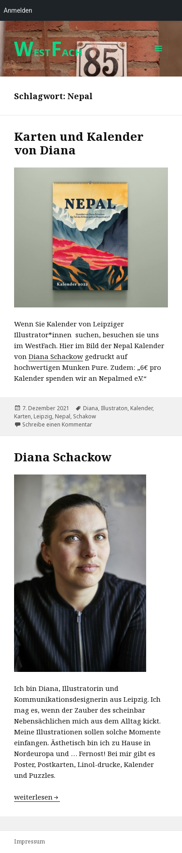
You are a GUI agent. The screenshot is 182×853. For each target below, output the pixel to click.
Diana (90, 408)
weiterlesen (37, 796)
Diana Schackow (56, 356)
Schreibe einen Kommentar (57, 424)
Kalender (141, 408)
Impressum (29, 841)
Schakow (84, 416)
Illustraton (114, 408)
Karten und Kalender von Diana (78, 143)
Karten (22, 416)
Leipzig (43, 416)
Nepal (62, 416)
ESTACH (48, 52)
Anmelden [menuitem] (18, 10)
